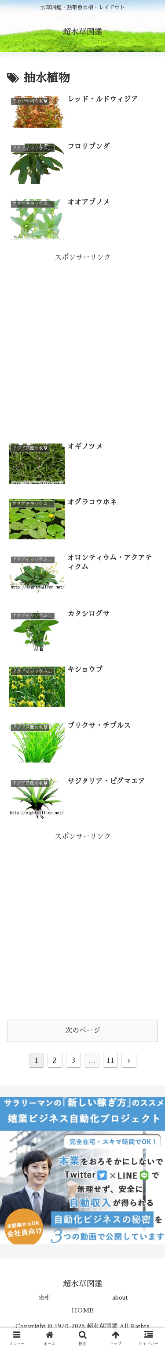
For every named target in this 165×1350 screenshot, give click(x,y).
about (120, 1297)
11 (110, 1060)
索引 (45, 1297)
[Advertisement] (82, 347)
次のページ (82, 1030)
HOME (82, 1310)
